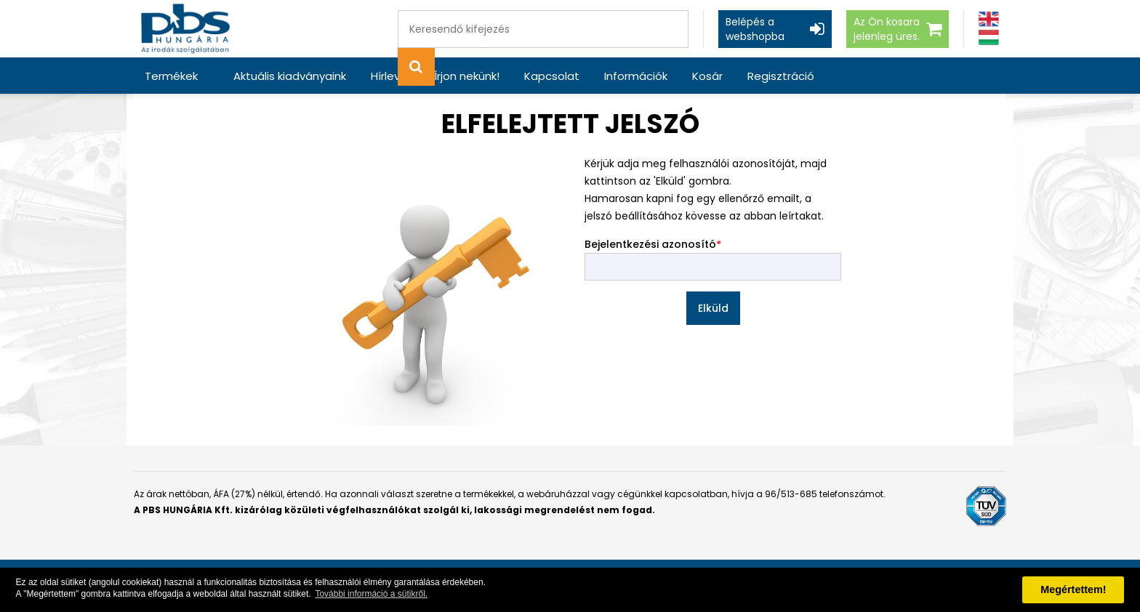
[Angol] (989, 19)
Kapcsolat (551, 76)
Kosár (707, 76)
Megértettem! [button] (1073, 589)
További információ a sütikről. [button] (371, 594)
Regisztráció (780, 76)
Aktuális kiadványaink (289, 76)
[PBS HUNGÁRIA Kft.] (185, 29)
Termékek (171, 76)
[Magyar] (989, 37)
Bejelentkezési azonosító (650, 244)
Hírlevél (390, 76)
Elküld (713, 308)
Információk (635, 76)
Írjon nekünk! (466, 76)
